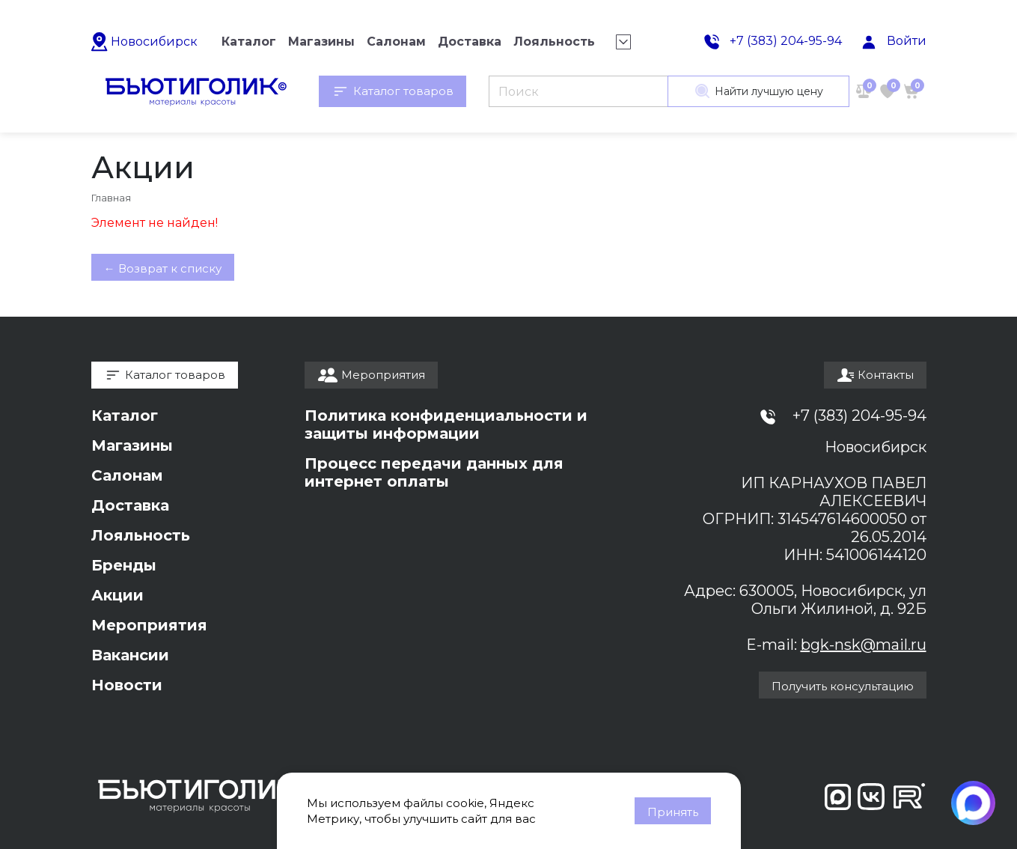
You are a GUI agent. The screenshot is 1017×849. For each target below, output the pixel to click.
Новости (126, 685)
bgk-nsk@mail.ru (863, 645)
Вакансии (130, 655)
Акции (117, 595)
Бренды (123, 565)
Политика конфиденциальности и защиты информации (446, 424)
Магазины (132, 445)
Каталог (124, 415)
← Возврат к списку (163, 268)
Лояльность (140, 535)
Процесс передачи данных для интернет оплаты (434, 472)
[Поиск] (578, 91)
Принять (672, 812)
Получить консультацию (843, 686)
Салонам (127, 475)
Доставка (130, 505)
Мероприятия (149, 625)
